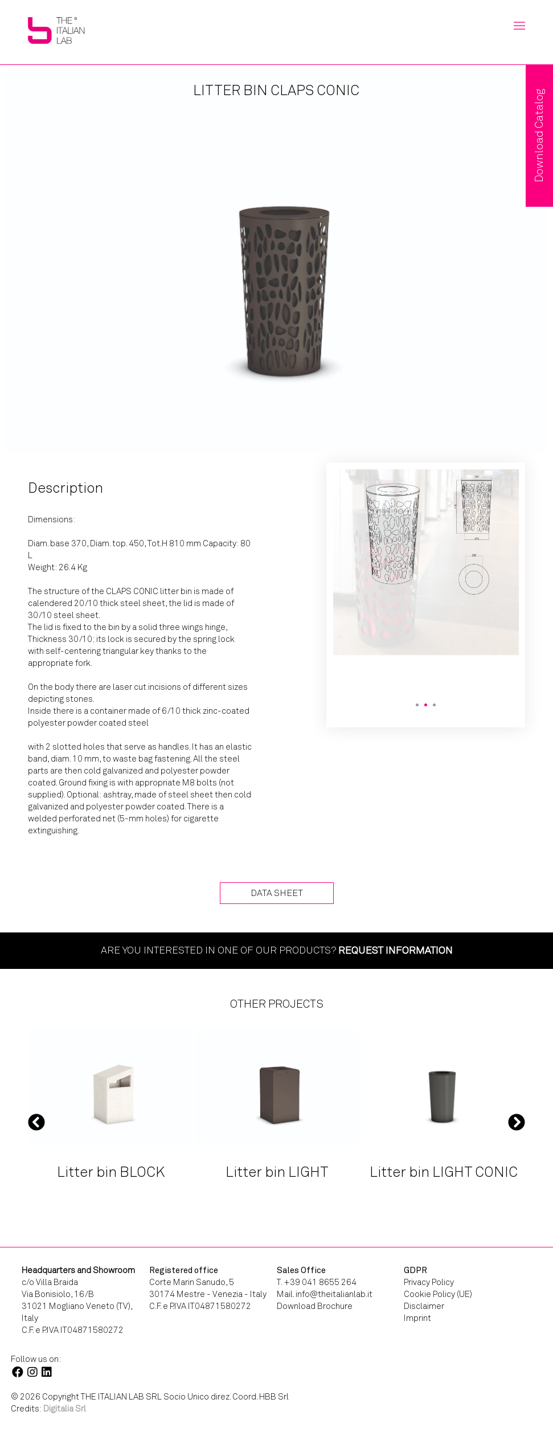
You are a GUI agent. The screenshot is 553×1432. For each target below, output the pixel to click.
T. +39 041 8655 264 (317, 1282)
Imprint (417, 1318)
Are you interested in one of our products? (277, 950)
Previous (36, 1121)
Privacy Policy (429, 1282)
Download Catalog (539, 135)
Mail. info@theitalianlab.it (324, 1294)
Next (516, 1121)
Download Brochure (315, 1306)
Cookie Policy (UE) (438, 1294)
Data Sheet (277, 892)
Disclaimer (424, 1306)
